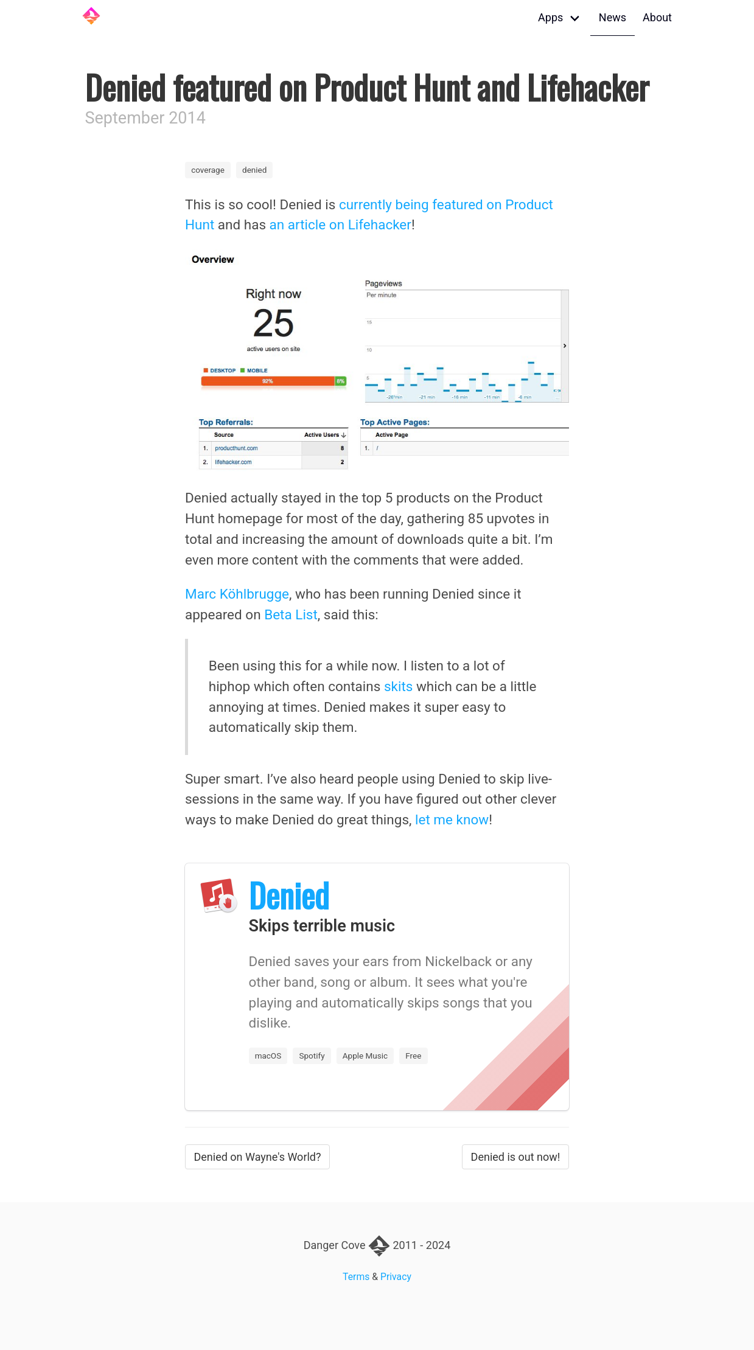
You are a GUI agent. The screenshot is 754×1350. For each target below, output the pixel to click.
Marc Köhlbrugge (237, 594)
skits (398, 686)
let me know (452, 819)
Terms (356, 1276)
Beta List (291, 614)
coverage (208, 170)
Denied (289, 895)
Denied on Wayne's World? (257, 1156)
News (612, 17)
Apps (550, 17)
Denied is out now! (515, 1156)
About (657, 17)
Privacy (395, 1276)
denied (254, 170)
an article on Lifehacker (340, 224)
